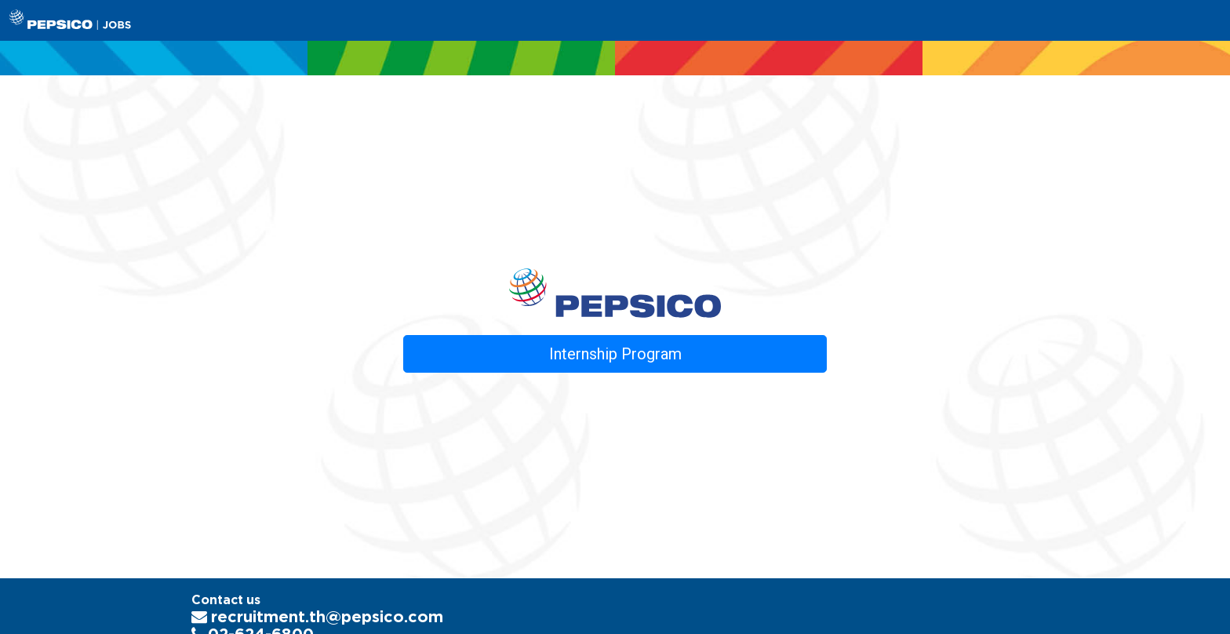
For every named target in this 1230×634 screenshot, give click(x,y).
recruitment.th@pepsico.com (317, 616)
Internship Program (615, 353)
